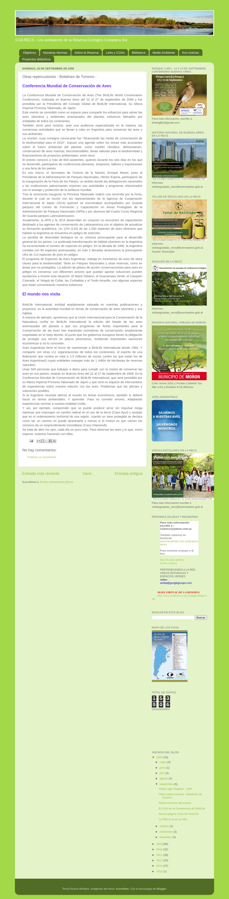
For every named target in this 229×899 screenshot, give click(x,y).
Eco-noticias (190, 52)
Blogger (161, 888)
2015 (159, 871)
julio (162, 773)
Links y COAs (115, 52)
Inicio (87, 473)
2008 (159, 757)
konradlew (122, 888)
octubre (165, 826)
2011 (159, 854)
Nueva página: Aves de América (179, 813)
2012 (159, 860)
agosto (164, 778)
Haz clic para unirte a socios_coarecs (172, 561)
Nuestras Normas (55, 52)
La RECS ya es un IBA (173, 819)
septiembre (167, 784)
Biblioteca (138, 52)
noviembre (166, 831)
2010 (159, 849)
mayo (163, 762)
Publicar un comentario (42, 457)
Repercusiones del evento (175, 802)
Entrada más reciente (41, 473)
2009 (159, 844)
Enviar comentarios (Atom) (56, 482)
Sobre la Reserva (86, 52)
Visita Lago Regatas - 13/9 (175, 788)
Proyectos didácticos (36, 59)
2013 (159, 865)
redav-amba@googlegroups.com (176, 581)
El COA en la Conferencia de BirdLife (182, 808)
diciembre (166, 837)
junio (163, 767)
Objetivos (29, 52)
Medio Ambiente (164, 52)
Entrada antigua (129, 473)
